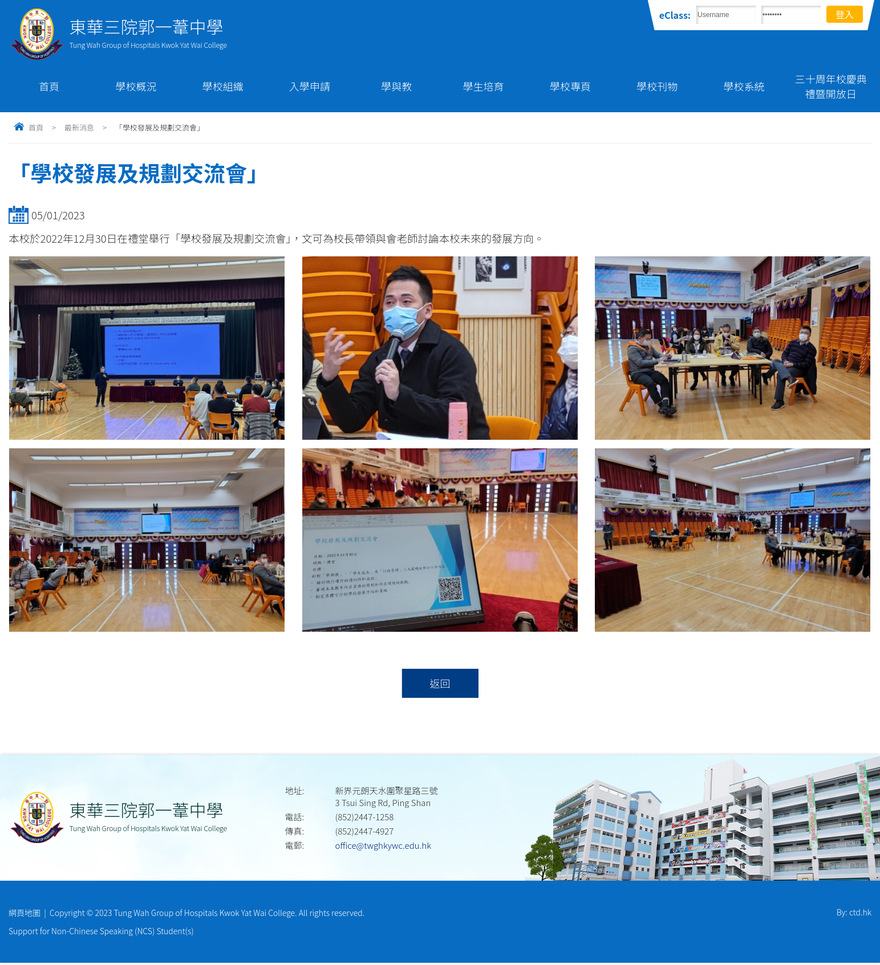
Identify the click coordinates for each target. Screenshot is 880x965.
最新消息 (79, 127)
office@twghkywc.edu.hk (383, 846)
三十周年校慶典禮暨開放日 (831, 86)
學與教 (396, 86)
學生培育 (483, 86)
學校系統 (744, 86)
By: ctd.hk (854, 913)
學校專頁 (570, 86)
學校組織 (223, 86)
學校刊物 (657, 86)
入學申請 (309, 86)
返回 (440, 683)
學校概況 (135, 86)
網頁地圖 (24, 913)
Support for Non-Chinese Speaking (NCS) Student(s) (101, 932)
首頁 (49, 86)
